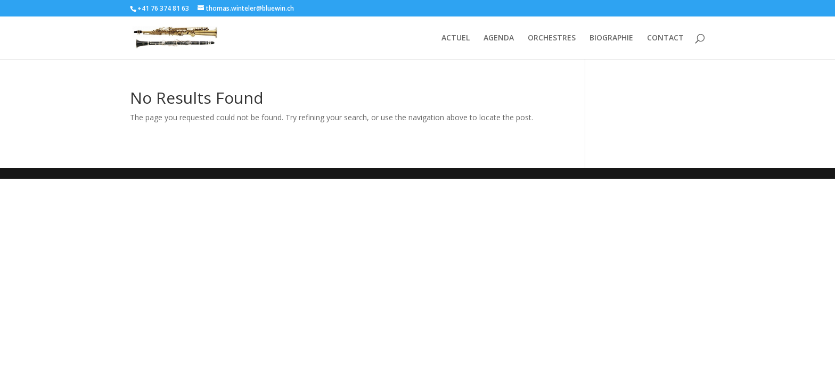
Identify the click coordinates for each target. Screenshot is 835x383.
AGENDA (499, 38)
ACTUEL (455, 38)
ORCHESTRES (552, 38)
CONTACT (665, 38)
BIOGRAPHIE (611, 38)
